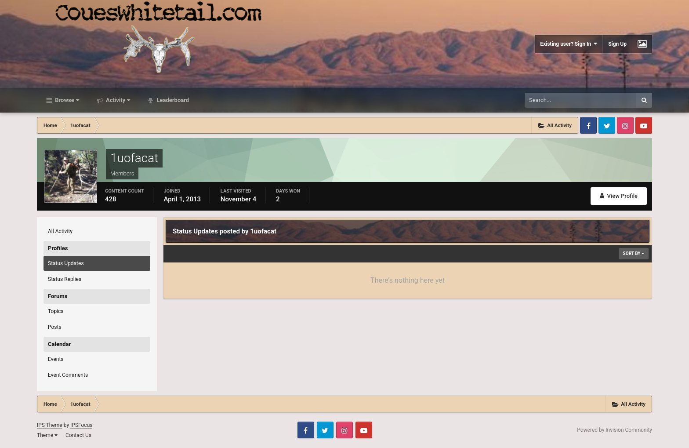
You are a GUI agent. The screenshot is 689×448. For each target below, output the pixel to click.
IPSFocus (81, 425)
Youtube (643, 125)
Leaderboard (172, 100)
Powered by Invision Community (614, 430)
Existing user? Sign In (568, 43)
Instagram (625, 125)
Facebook (588, 125)
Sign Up (617, 44)
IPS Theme (49, 425)
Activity (118, 100)
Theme (47, 435)
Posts (55, 327)
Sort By (633, 253)
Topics (56, 311)
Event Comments (68, 375)
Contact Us (78, 435)
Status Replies (64, 279)
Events (56, 359)
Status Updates (66, 263)
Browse (66, 100)
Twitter (606, 125)
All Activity (60, 231)
